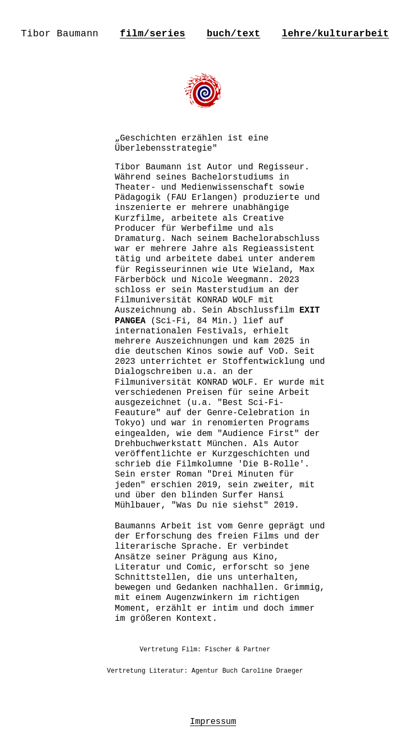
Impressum (213, 722)
